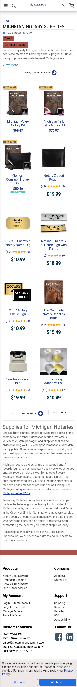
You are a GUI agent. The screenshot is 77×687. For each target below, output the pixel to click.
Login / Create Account (17, 603)
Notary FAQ (61, 580)
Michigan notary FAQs (16, 493)
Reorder (59, 611)
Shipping (59, 603)
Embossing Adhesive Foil (53, 381)
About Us (60, 576)
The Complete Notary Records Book (54, 314)
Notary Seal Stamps (15, 576)
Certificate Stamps (14, 580)
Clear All (8, 38)
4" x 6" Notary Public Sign (18, 312)
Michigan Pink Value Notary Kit (53, 123)
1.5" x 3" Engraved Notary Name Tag (18, 243)
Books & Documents (15, 584)
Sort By (27, 72)
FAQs (57, 615)
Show (54, 412)
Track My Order (12, 615)
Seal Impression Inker (18, 381)
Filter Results (15, 44)
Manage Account (13, 611)
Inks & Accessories (15, 588)
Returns (59, 607)
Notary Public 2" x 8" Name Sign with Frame (54, 244)
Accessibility (62, 619)
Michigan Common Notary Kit (18, 179)
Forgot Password (14, 607)
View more (10, 65)
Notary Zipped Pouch (54, 177)
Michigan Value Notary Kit (18, 123)
